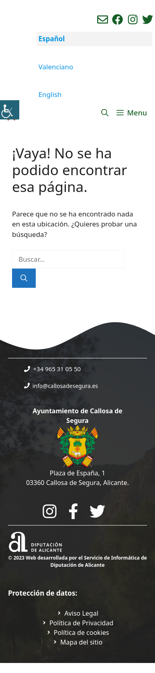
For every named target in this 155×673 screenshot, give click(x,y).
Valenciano (56, 66)
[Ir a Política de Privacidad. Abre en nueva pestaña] (77, 613)
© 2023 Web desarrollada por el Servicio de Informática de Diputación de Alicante (77, 561)
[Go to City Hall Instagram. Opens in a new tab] (49, 511)
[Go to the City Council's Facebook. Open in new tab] (73, 511)
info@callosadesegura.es (65, 386)
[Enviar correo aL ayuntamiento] (102, 19)
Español (52, 38)
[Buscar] (24, 278)
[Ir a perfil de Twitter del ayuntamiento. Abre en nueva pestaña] (147, 19)
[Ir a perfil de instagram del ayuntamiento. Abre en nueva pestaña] (132, 19)
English (50, 94)
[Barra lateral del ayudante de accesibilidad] (9, 109)
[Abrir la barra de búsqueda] (104, 113)
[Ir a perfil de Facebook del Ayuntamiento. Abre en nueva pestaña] (117, 19)
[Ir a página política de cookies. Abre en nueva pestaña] (77, 632)
